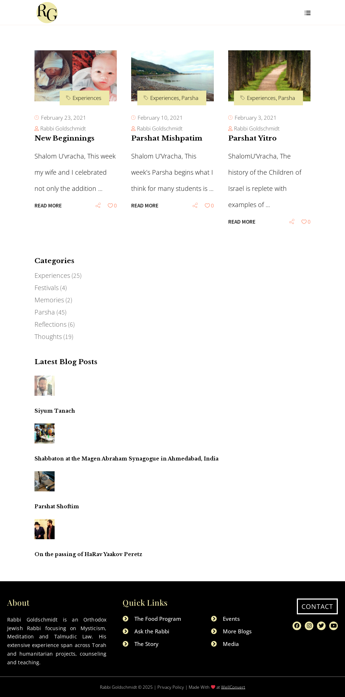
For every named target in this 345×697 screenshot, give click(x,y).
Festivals (46, 287)
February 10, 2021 (160, 117)
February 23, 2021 (63, 117)
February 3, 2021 (256, 117)
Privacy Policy (170, 687)
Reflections (50, 324)
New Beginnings (64, 138)
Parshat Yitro (252, 138)
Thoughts (48, 336)
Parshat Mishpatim (166, 138)
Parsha (189, 97)
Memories (49, 299)
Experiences (87, 97)
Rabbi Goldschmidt (63, 128)
